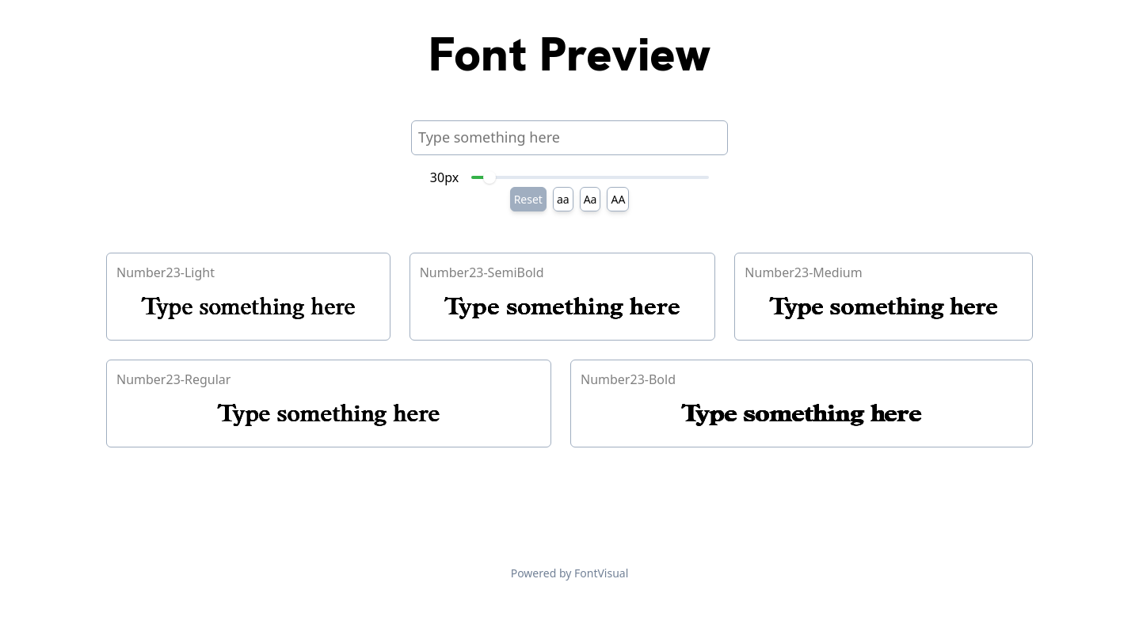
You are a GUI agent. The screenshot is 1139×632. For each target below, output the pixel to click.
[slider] (489, 177)
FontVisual (601, 573)
